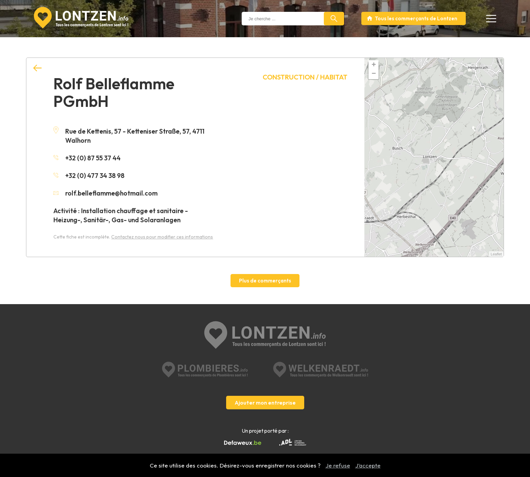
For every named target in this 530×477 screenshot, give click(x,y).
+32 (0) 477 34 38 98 (88, 176)
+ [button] (373, 65)
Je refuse (338, 465)
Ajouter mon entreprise (265, 402)
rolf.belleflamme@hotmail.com (105, 193)
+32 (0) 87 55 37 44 (87, 158)
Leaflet (496, 254)
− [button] (373, 74)
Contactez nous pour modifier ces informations (162, 237)
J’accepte (368, 465)
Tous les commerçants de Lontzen (416, 18)
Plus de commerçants (265, 280)
